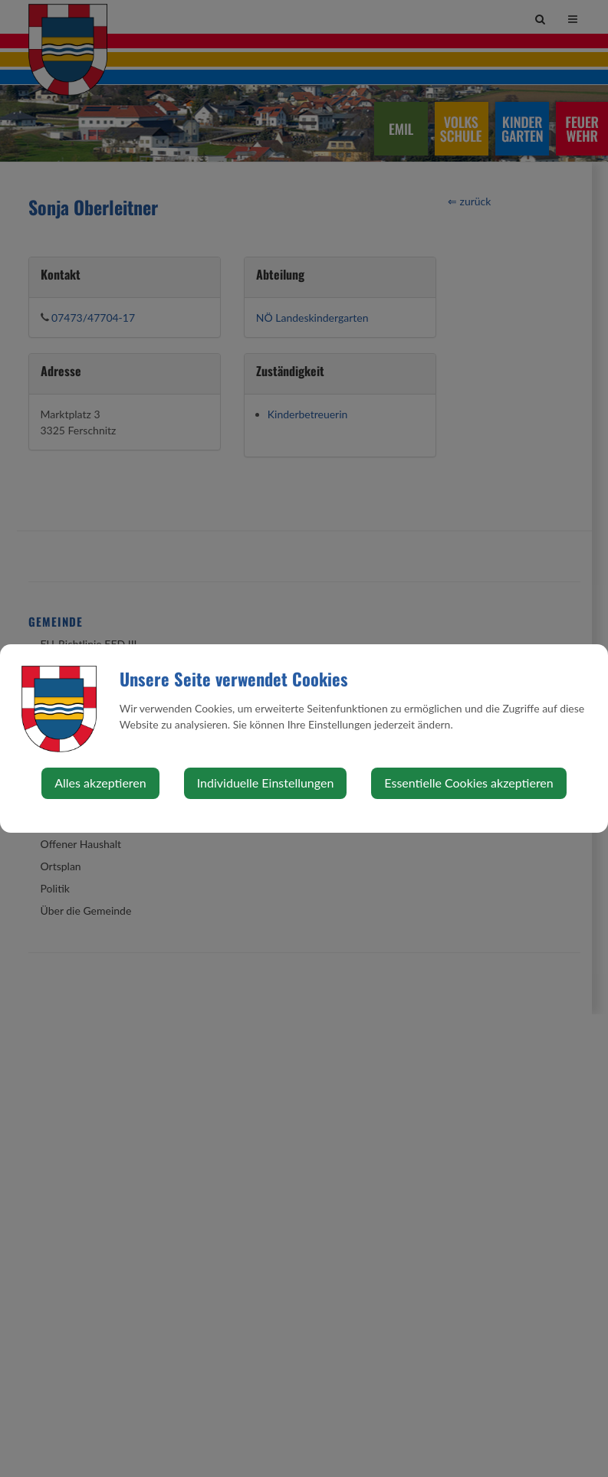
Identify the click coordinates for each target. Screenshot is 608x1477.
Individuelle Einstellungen (265, 782)
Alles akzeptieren (100, 782)
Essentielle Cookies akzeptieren (468, 782)
